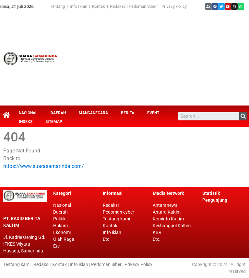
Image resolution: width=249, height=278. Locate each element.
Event (153, 113)
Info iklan (112, 232)
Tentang (58, 6)
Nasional (28, 113)
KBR (157, 232)
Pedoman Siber (143, 6)
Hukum (60, 225)
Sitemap (53, 121)
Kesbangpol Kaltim (172, 225)
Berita (127, 113)
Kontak (99, 6)
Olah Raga (63, 239)
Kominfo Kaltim (168, 218)
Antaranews (165, 205)
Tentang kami (116, 218)
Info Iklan (78, 6)
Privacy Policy (174, 6)
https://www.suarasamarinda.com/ (43, 166)
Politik (59, 218)
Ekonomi (62, 232)
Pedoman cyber (118, 212)
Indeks (25, 121)
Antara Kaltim (167, 212)
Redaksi (117, 6)
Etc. (156, 239)
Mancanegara (93, 113)
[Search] (243, 116)
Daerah (58, 113)
